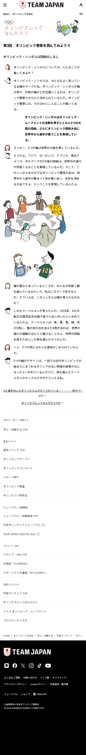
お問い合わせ (30, 677)
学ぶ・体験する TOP (15, 429)
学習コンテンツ (64, 635)
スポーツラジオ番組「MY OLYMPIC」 (25, 573)
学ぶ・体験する (45, 635)
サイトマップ (59, 677)
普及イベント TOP (14, 450)
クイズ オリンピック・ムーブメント (24, 611)
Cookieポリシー (38, 684)
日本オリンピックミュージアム (22, 525)
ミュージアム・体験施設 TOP (20, 516)
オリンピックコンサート (18, 468)
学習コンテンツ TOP (15, 593)
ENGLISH (41, 694)
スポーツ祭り (11, 477)
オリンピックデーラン (16, 459)
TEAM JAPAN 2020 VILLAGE (19, 534)
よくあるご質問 (12, 677)
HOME (6, 635)
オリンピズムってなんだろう (20, 602)
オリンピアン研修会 (15, 495)
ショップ (25, 694)
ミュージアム (10, 694)
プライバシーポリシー (15, 684)
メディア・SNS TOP (15, 554)
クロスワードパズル (15, 620)
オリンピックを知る (23, 635)
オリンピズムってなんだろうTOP (41, 403)
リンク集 (44, 677)
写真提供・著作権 (59, 684)
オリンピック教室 (14, 486)
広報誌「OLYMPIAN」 (16, 563)
